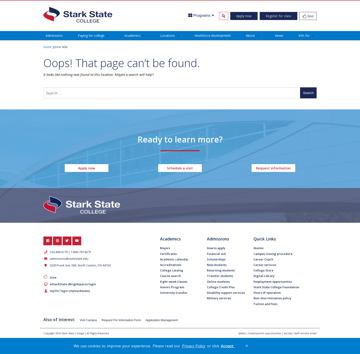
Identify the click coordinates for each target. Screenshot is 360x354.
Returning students (221, 270)
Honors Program (172, 287)
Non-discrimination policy (272, 298)
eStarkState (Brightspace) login (72, 284)
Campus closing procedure (272, 254)
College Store (263, 270)
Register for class (278, 16)
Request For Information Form (121, 320)
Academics (134, 35)
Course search (170, 276)
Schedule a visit (180, 168)
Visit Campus (88, 320)
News (279, 35)
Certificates (168, 254)
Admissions (54, 35)
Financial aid (216, 254)
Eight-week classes (173, 282)
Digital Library (264, 276)
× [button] (246, 346)
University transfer (174, 293)
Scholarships (216, 259)
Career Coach (263, 259)
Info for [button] (306, 35)
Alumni (258, 248)
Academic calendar (174, 259)
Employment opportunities (272, 282)
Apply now (244, 16)
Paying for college (93, 35)
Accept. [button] (227, 346)
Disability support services (226, 293)
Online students (218, 282)
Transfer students (220, 276)
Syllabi (242, 333)
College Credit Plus (221, 287)
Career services (264, 265)
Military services (219, 298)
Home (47, 47)
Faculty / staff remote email (300, 333)
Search (308, 93)
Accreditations (170, 265)
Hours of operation (267, 293)
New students (217, 265)
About (252, 35)
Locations (170, 35)
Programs (201, 15)
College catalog (171, 270)
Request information (273, 168)
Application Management (162, 320)
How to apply (216, 248)
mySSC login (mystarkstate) (69, 291)
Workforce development (213, 35)
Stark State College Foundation (276, 287)
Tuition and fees (265, 304)
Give (308, 16)
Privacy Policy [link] (193, 345)
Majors (165, 248)
